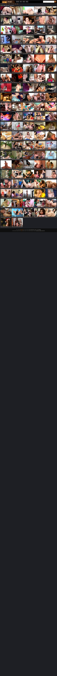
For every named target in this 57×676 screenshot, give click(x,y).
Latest (21, 1)
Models (27, 1)
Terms (30, 229)
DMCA (35, 229)
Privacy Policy (32, 229)
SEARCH (55, 1)
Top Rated (17, 1)
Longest (24, 1)
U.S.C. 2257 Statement (38, 229)
